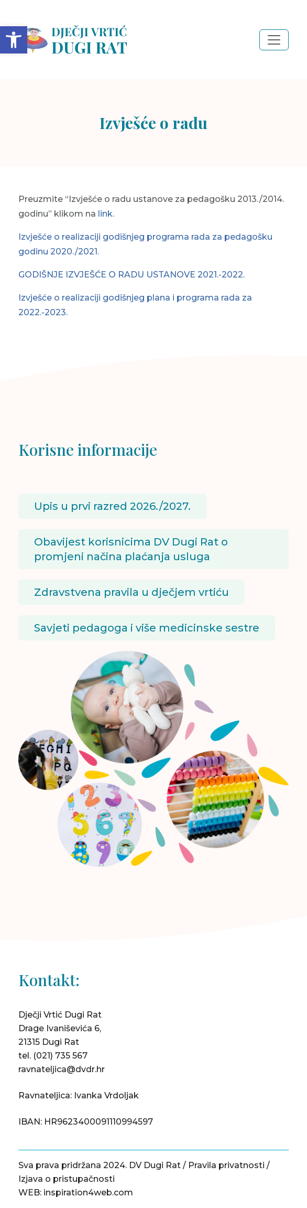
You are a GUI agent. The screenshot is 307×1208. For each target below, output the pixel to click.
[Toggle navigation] (274, 39)
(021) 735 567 (60, 1056)
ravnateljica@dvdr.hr (61, 1069)
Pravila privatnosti (226, 1165)
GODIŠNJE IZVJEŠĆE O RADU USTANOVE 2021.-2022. (131, 275)
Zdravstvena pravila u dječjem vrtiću (131, 592)
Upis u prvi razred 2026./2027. (112, 506)
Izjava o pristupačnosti (66, 1179)
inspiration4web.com (88, 1193)
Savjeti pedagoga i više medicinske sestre (146, 628)
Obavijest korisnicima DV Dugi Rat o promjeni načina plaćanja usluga (131, 549)
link (105, 214)
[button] (13, 40)
